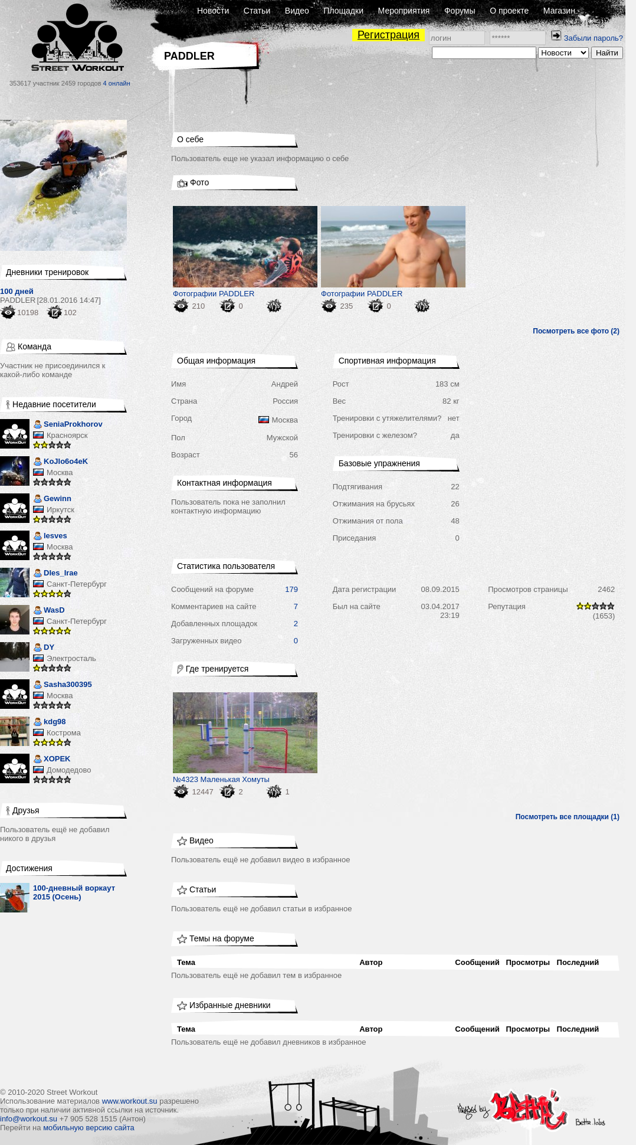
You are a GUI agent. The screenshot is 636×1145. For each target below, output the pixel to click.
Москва (60, 472)
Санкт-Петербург (77, 584)
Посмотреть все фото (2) (576, 331)
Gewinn (52, 499)
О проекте (509, 10)
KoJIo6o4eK (60, 462)
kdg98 (49, 722)
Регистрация (388, 35)
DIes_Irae (55, 574)
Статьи (257, 10)
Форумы (460, 10)
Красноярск (67, 435)
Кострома (64, 732)
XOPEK (52, 759)
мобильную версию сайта (89, 1127)
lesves (50, 536)
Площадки (343, 10)
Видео (297, 10)
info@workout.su (28, 1118)
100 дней (17, 291)
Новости (213, 10)
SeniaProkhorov (68, 425)
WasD (49, 611)
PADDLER (17, 300)
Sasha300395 (62, 685)
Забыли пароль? (593, 38)
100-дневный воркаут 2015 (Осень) (74, 892)
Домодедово (69, 769)
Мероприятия (404, 10)
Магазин (559, 10)
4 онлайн (116, 83)
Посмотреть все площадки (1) (567, 817)
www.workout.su (130, 1101)
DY (43, 648)
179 (291, 589)
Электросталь (71, 658)
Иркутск (60, 509)
